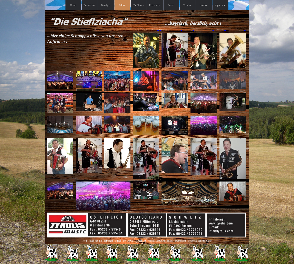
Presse (151, 240)
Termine (160, 240)
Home (85, 240)
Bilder (118, 240)
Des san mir (96, 240)
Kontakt (169, 240)
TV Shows (128, 240)
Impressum (180, 240)
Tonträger (108, 240)
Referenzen (140, 240)
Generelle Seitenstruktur (200, 240)
